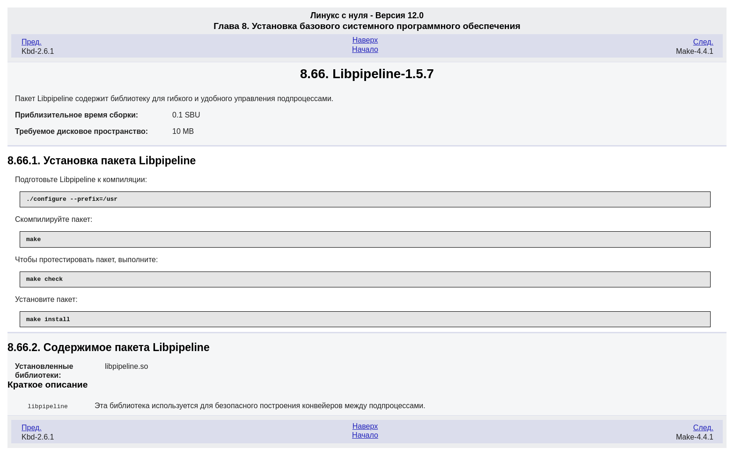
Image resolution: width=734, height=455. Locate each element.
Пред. (32, 42)
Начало (365, 49)
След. (703, 42)
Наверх (365, 40)
